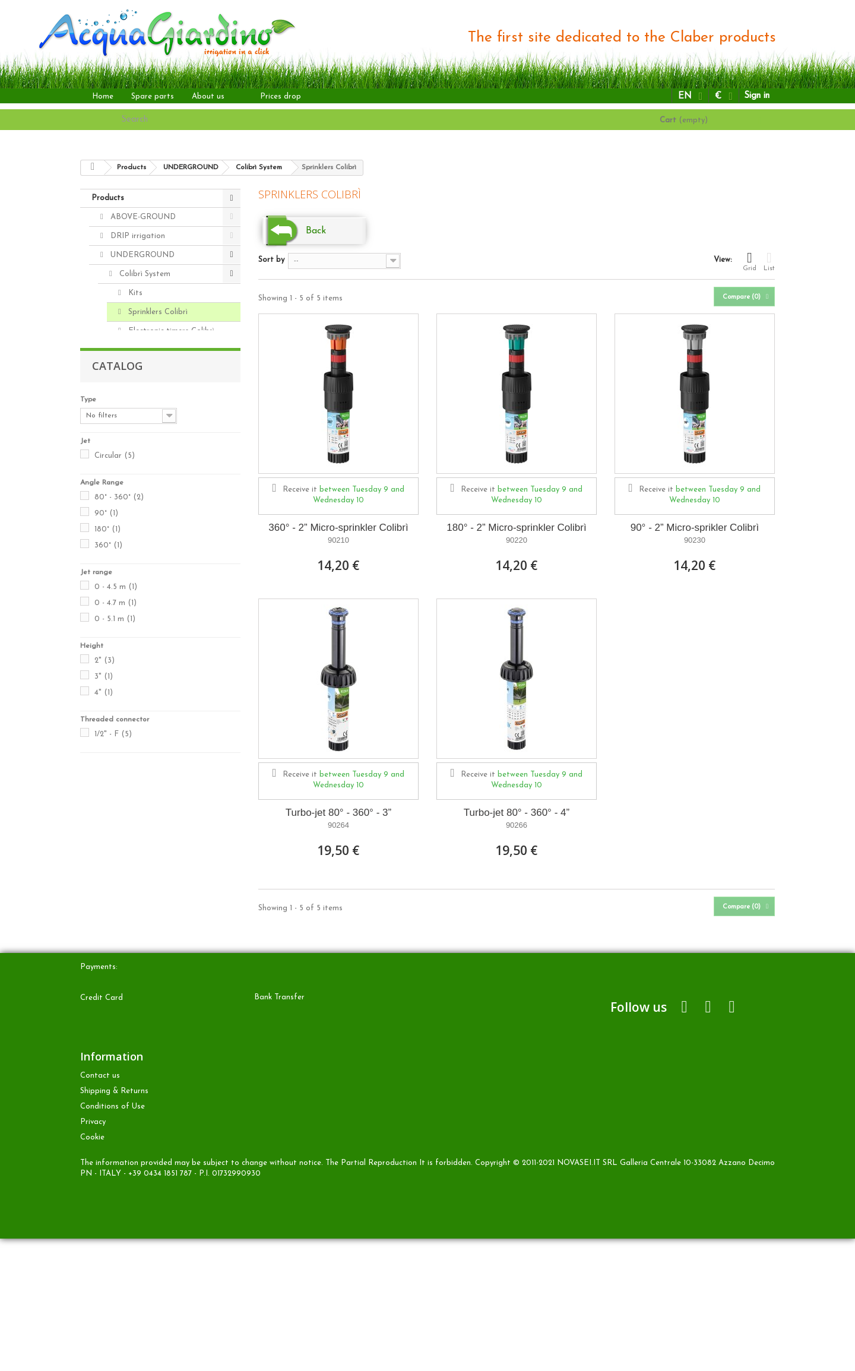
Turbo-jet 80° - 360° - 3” (338, 812)
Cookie (92, 1270)
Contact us (100, 1208)
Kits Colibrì (138, 538)
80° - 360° (119, 771)
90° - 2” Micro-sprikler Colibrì (695, 527)
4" (103, 967)
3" (103, 951)
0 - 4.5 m (115, 861)
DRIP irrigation (136, 236)
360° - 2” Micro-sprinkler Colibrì (338, 527)
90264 (338, 825)
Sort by (271, 260)
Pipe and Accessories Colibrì (161, 359)
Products (107, 198)
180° (107, 804)
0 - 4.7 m (115, 877)
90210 (338, 540)
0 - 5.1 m (114, 893)
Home (102, 96)
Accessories (138, 481)
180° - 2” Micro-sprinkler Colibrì (516, 527)
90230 (694, 540)
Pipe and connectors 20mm (160, 396)
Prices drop (280, 96)
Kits (134, 293)
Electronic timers (148, 424)
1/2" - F (113, 1008)
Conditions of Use (112, 1239)
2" (104, 935)
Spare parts (152, 96)
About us (208, 96)
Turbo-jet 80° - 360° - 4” (516, 812)
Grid (749, 261)
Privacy (93, 1254)
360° (108, 820)
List (769, 261)
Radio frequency (147, 519)
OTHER (123, 557)
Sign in (757, 95)
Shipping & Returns (114, 1223)
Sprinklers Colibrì (157, 312)
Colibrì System (143, 274)
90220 (516, 540)
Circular (114, 730)
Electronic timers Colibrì (170, 331)
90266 (516, 825)
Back (316, 231)
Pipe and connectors (155, 500)
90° (106, 787)
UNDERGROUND (141, 255)
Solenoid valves (145, 462)
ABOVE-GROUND (142, 217)
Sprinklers (135, 443)
